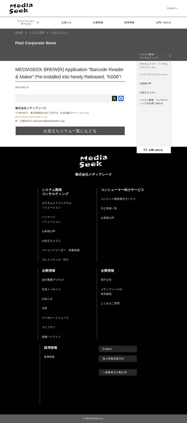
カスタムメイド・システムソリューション (154, 65)
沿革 (44, 308)
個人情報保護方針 (113, 358)
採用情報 (129, 22)
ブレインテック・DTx (55, 259)
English (107, 349)
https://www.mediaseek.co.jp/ (31, 117)
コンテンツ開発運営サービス (118, 199)
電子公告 (106, 279)
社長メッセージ (51, 289)
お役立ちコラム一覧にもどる (70, 131)
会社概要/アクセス (53, 279)
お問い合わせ (163, 22)
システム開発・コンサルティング (149, 56)
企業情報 (98, 22)
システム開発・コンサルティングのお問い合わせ (154, 102)
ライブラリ (49, 327)
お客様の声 (146, 83)
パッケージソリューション (154, 74)
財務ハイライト (51, 336)
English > (172, 8)
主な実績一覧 (109, 208)
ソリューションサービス (28, 22)
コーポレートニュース (55, 317)
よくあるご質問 (110, 303)
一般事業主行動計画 (115, 372)
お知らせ (66, 22)
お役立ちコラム (148, 92)
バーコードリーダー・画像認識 (61, 250)
